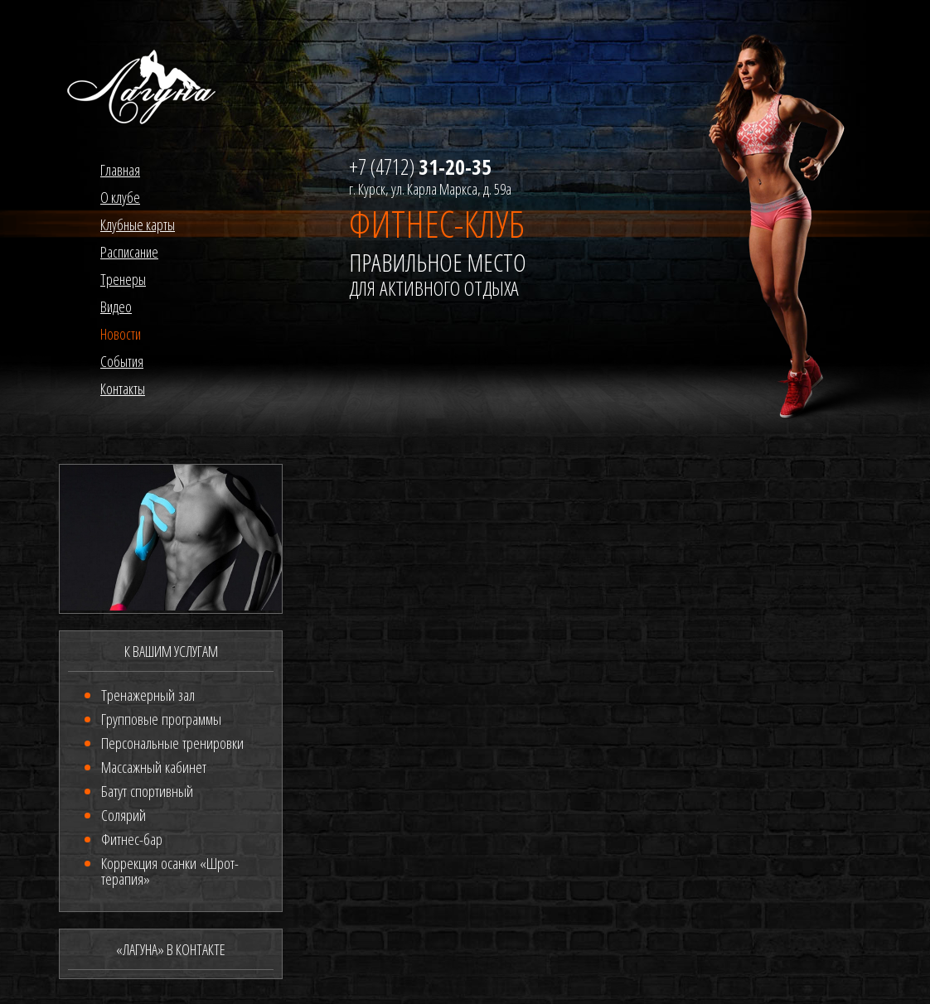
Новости (120, 333)
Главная (120, 169)
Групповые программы (161, 719)
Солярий (123, 815)
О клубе (120, 197)
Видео (116, 306)
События (121, 361)
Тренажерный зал (148, 695)
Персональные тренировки (172, 743)
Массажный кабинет (153, 767)
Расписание (129, 251)
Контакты (122, 388)
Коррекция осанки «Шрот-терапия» (170, 871)
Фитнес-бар (131, 839)
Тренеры (123, 279)
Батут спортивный (147, 791)
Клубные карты (137, 224)
